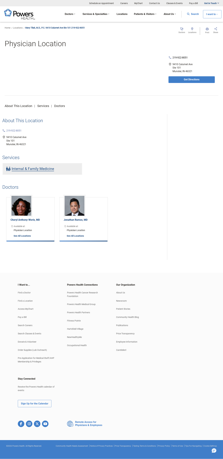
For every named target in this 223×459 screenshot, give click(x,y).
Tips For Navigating (193, 446)
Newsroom (121, 301)
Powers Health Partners (78, 312)
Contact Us (154, 3)
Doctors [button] (69, 14)
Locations (18, 28)
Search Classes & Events (29, 333)
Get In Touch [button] (210, 3)
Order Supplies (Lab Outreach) (32, 350)
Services (43, 106)
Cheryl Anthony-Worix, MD (25, 219)
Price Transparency (125, 333)
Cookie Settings (210, 446)
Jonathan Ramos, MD (75, 219)
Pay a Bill (193, 3)
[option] (30, 216)
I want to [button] (211, 14)
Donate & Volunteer (27, 342)
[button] (214, 450)
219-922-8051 (180, 57)
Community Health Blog (127, 317)
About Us (120, 292)
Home (7, 28)
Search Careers (25, 325)
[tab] (38, 285)
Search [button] (193, 14)
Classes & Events (174, 3)
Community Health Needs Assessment (72, 446)
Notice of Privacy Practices (101, 446)
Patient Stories (123, 309)
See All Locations (22, 236)
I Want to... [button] (24, 284)
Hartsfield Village (75, 329)
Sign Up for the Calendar (34, 403)
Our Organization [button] (125, 284)
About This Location (18, 106)
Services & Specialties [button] (95, 14)
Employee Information (126, 342)
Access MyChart (25, 309)
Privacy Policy (164, 446)
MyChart (138, 3)
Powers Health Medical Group (81, 304)
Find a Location (25, 301)
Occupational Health (77, 345)
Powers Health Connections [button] (82, 284)
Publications (122, 325)
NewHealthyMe (74, 337)
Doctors (59, 106)
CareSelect (121, 350)
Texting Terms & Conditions (144, 446)
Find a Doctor (24, 292)
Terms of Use (177, 446)
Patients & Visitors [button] (144, 14)
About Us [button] (169, 14)
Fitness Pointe (74, 320)
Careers (124, 3)
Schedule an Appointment (101, 3)
